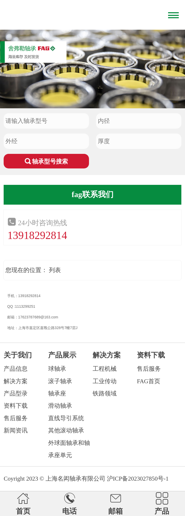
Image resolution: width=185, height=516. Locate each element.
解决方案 (16, 381)
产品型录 (16, 393)
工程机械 (105, 369)
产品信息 (16, 369)
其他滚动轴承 (66, 430)
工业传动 (105, 381)
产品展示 (62, 355)
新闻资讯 (16, 430)
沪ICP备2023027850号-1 (138, 478)
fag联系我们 (92, 194)
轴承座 (57, 393)
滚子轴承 (60, 381)
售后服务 (16, 418)
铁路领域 (105, 393)
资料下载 (16, 405)
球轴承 (57, 369)
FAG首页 (148, 381)
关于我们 (18, 355)
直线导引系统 (66, 418)
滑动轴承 (60, 405)
